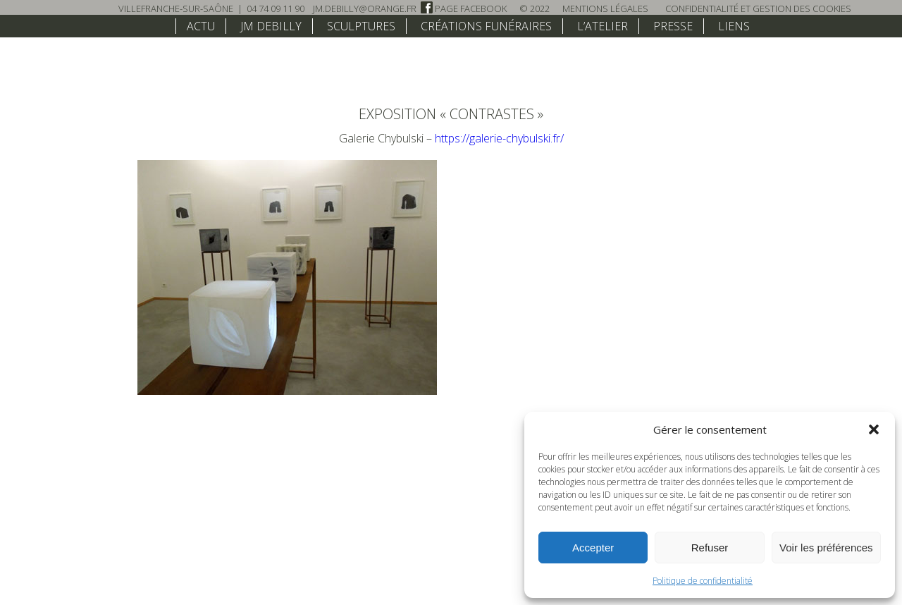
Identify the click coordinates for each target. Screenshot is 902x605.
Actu (201, 26)
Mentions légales (605, 8)
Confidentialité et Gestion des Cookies (758, 8)
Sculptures (361, 26)
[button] (874, 429)
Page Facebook (464, 8)
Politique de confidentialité (703, 581)
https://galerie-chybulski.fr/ (499, 138)
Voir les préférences (826, 548)
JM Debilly (271, 26)
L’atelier (602, 26)
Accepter (593, 548)
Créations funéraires (486, 26)
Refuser (710, 548)
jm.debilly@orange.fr (364, 8)
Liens (734, 26)
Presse (673, 26)
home (157, 25)
